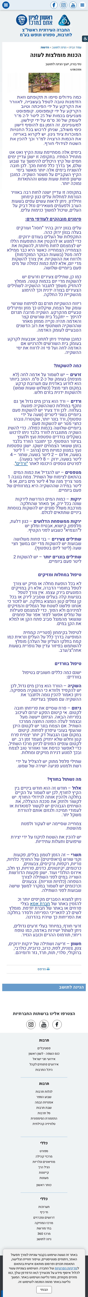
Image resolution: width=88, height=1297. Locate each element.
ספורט (44, 1151)
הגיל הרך (44, 1167)
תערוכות (44, 1207)
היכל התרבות (44, 1069)
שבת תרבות (44, 1107)
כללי (44, 1143)
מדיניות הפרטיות (66, 1268)
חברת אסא (40, 904)
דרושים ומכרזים (44, 1217)
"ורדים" (21, 463)
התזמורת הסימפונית (44, 1118)
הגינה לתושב (59, 47)
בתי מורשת (44, 1228)
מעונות (44, 1178)
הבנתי (44, 1289)
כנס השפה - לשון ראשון (44, 1053)
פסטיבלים (44, 1048)
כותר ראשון (43, 1185)
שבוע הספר (43, 1097)
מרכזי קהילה (44, 1156)
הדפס (42, 969)
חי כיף (44, 1212)
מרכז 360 (44, 1233)
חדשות (45, 47)
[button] (82, 5)
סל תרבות (44, 1113)
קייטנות (44, 1172)
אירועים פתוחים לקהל (44, 1064)
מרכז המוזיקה (44, 1223)
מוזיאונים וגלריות (44, 1162)
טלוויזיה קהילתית (44, 1124)
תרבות (44, 1040)
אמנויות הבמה (44, 1102)
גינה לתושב (44, 1239)
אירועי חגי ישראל (44, 1059)
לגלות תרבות (44, 1091)
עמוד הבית (75, 47)
